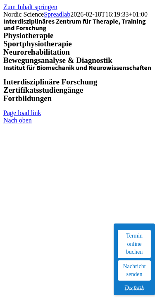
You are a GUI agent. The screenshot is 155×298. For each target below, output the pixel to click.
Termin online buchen (134, 244)
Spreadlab (57, 14)
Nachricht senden (134, 270)
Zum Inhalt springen (30, 6)
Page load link (22, 112)
